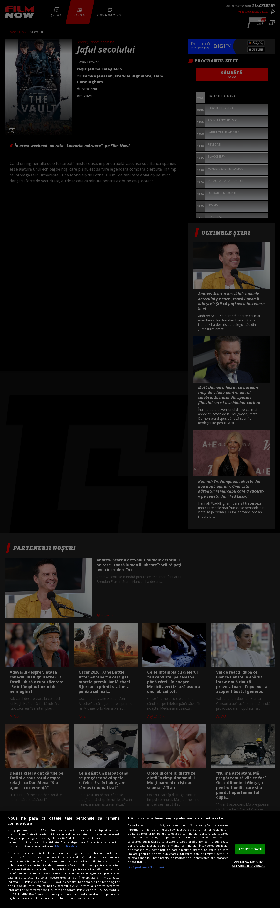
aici (21, 882)
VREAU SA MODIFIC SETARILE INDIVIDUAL (248, 864)
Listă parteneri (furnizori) (146, 867)
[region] (140, 859)
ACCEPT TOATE (250, 849)
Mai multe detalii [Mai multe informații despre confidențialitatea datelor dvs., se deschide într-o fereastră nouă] (68, 846)
